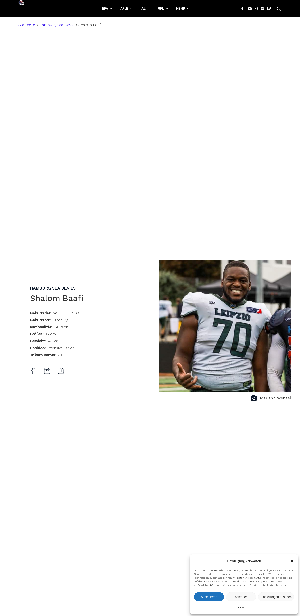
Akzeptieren (209, 597)
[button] (292, 561)
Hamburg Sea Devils (56, 25)
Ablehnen (240, 597)
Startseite (26, 25)
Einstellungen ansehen (276, 597)
